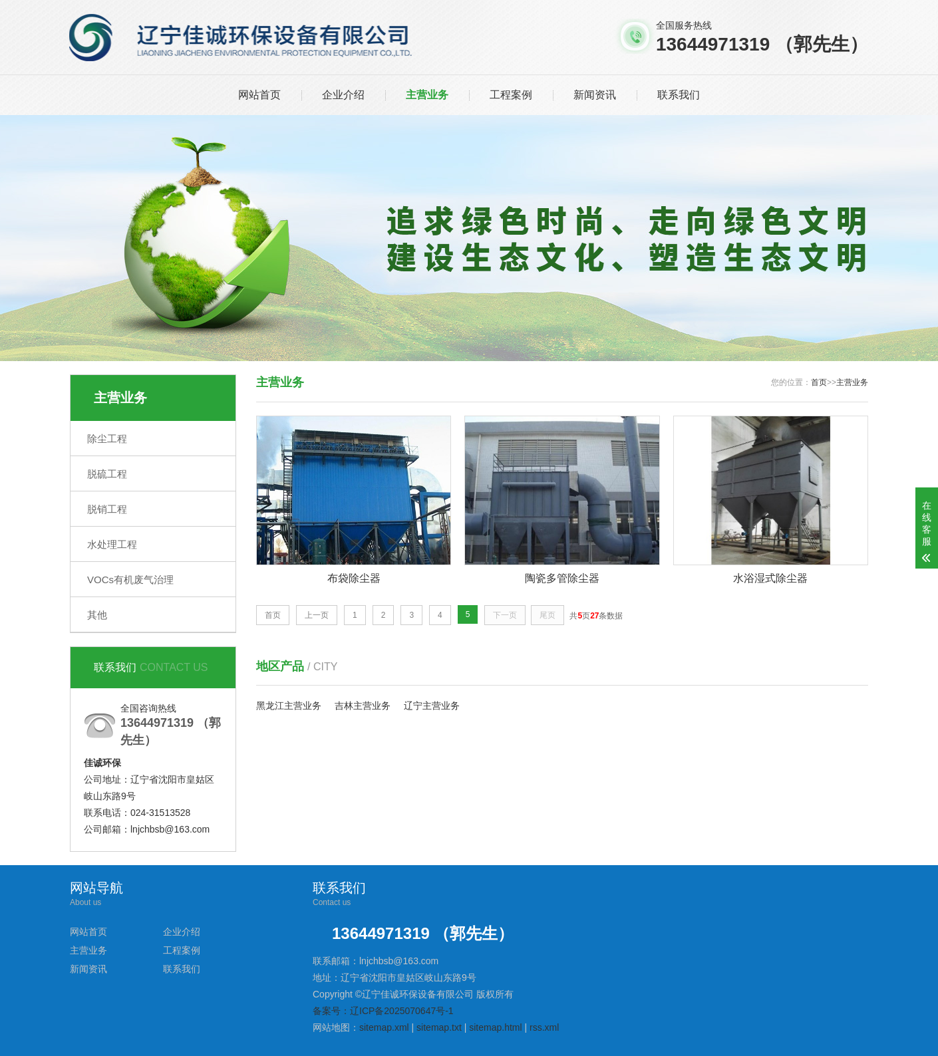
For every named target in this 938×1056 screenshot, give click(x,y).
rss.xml (544, 1027)
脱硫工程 (107, 473)
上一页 (317, 615)
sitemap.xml (384, 1027)
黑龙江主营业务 (288, 705)
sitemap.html (495, 1027)
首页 (819, 382)
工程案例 (511, 94)
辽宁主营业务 (432, 705)
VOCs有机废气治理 (130, 579)
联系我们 (678, 94)
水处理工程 (112, 544)
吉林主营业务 (363, 705)
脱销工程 (107, 509)
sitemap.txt (439, 1027)
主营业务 (427, 94)
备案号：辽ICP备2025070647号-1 (383, 1010)
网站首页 (259, 94)
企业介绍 (343, 94)
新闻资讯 (594, 94)
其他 (97, 614)
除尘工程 (107, 438)
